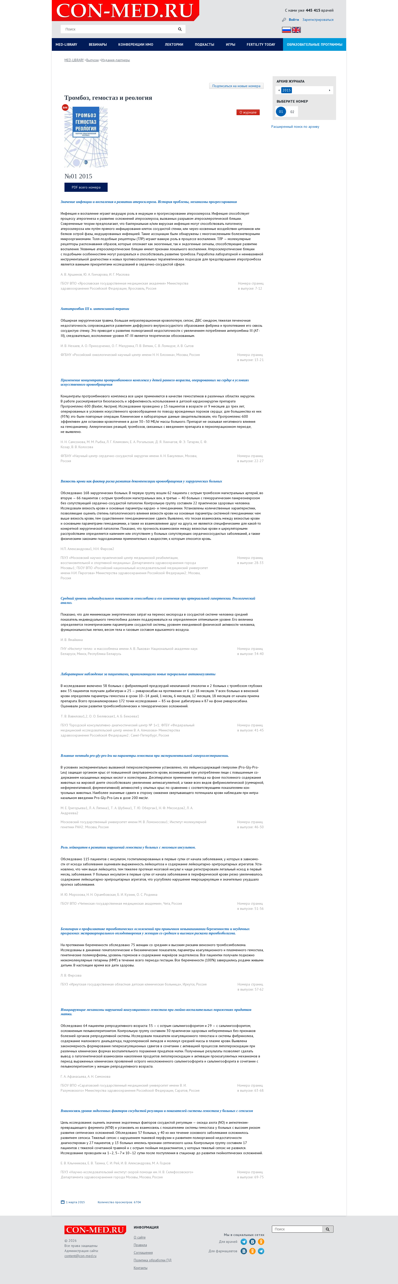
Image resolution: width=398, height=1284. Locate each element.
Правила (140, 1245)
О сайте (140, 1237)
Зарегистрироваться (318, 19)
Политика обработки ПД (153, 1260)
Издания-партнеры (115, 60)
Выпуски (92, 60)
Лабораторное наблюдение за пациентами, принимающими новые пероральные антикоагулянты (138, 674)
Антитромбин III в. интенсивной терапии (95, 309)
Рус (285, 29)
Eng (295, 29)
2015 (287, 90)
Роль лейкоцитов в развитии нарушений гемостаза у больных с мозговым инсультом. (128, 847)
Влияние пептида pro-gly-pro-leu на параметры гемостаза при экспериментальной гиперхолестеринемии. (145, 756)
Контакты (140, 1267)
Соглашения (143, 1252)
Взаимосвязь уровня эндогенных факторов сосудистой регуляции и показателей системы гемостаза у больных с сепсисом (157, 1111)
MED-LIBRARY (66, 44)
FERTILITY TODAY (261, 44)
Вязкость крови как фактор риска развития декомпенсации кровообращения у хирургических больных (141, 481)
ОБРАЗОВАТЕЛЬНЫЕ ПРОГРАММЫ (314, 44)
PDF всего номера (86, 187)
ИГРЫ (230, 44)
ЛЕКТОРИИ (174, 44)
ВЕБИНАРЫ (98, 44)
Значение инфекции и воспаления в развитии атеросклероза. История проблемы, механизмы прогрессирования (149, 202)
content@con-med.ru (80, 1256)
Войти (294, 19)
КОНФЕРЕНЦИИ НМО (135, 44)
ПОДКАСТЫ (204, 44)
